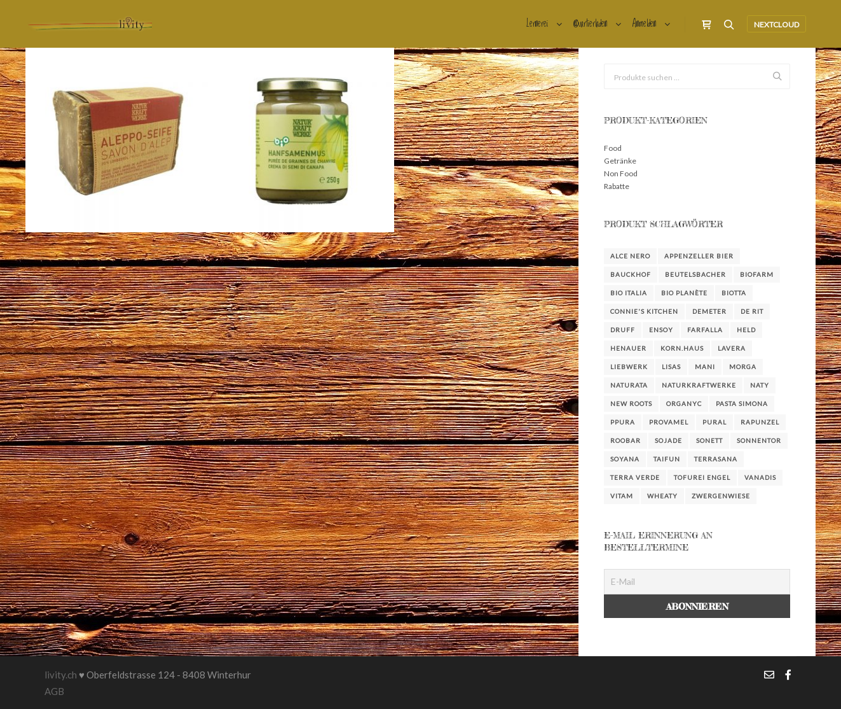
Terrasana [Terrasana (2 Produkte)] (715, 459)
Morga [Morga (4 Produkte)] (742, 366)
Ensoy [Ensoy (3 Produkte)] (661, 329)
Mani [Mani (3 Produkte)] (705, 366)
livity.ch (60, 674)
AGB (54, 691)
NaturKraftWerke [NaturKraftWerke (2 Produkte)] (699, 385)
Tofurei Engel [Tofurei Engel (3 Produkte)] (702, 477)
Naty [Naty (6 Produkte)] (759, 385)
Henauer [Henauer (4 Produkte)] (628, 348)
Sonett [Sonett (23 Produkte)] (709, 440)
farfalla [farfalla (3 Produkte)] (705, 329)
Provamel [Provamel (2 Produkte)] (668, 422)
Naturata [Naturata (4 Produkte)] (629, 385)
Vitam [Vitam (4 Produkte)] (621, 496)
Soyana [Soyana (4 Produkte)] (624, 459)
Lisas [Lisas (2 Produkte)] (671, 366)
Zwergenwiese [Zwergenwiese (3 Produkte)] (721, 496)
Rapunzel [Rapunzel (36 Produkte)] (760, 422)
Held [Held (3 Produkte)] (746, 329)
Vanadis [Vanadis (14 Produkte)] (760, 477)
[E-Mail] (697, 581)
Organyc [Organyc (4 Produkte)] (684, 403)
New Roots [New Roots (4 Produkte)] (631, 403)
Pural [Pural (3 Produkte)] (714, 422)
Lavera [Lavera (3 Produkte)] (732, 348)
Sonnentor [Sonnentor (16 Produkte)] (759, 440)
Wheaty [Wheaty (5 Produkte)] (662, 496)
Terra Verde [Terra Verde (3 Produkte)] (635, 477)
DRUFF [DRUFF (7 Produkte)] (622, 329)
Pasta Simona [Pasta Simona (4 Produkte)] (742, 403)
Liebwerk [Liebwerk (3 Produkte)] (629, 366)
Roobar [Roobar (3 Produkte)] (625, 440)
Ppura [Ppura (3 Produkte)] (622, 422)
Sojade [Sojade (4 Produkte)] (668, 440)
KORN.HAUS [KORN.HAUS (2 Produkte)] (682, 348)
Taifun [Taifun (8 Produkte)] (666, 459)
